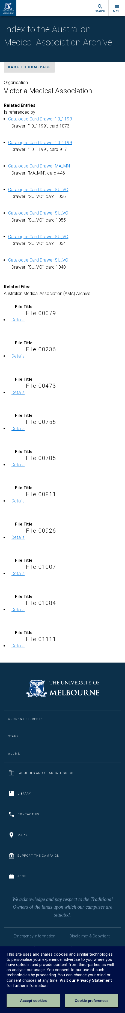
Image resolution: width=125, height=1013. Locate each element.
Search (100, 8)
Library (19, 793)
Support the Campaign (33, 855)
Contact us (23, 814)
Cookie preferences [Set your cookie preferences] (92, 1001)
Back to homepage (29, 67)
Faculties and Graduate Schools (43, 773)
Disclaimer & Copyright (90, 936)
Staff (13, 736)
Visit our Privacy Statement (85, 980)
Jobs (17, 876)
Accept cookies (33, 1001)
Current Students (25, 718)
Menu (117, 8)
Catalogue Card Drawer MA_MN (39, 166)
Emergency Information (34, 936)
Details (18, 319)
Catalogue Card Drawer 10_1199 (40, 119)
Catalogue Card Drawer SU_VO (38, 189)
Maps (17, 835)
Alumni (15, 753)
